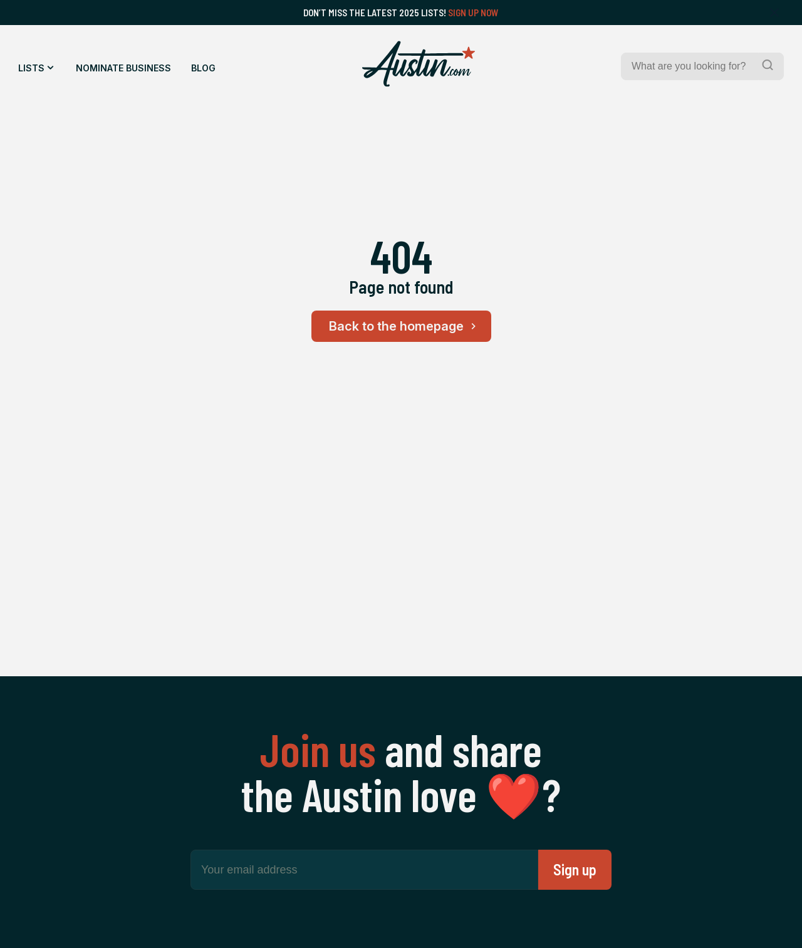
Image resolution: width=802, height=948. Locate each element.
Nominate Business (123, 68)
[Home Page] (418, 64)
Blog (203, 68)
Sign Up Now (473, 12)
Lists (31, 68)
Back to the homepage (404, 326)
